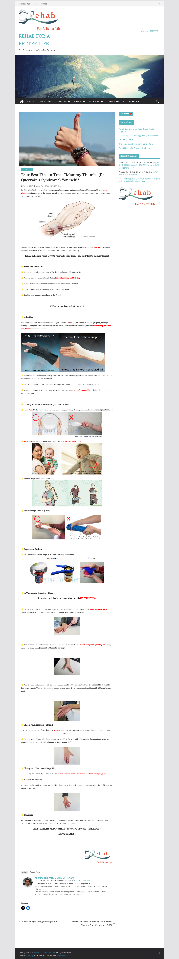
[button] (33, 101)
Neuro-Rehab (64, 101)
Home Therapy (115, 101)
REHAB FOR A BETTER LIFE (34, 40)
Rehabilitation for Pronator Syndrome (134, 148)
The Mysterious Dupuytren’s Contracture (136, 144)
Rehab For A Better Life (82, 880)
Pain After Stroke (126, 140)
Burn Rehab (79, 101)
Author (24, 872)
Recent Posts (35, 872)
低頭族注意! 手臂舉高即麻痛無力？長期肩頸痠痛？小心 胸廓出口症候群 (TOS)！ (139, 165)
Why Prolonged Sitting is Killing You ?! (38, 921)
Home (29, 101)
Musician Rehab (96, 101)
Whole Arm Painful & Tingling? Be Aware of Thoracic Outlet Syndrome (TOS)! (93, 923)
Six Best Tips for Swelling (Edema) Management (138, 135)
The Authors (134, 101)
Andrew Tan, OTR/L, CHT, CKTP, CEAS (48, 186)
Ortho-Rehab (45, 101)
